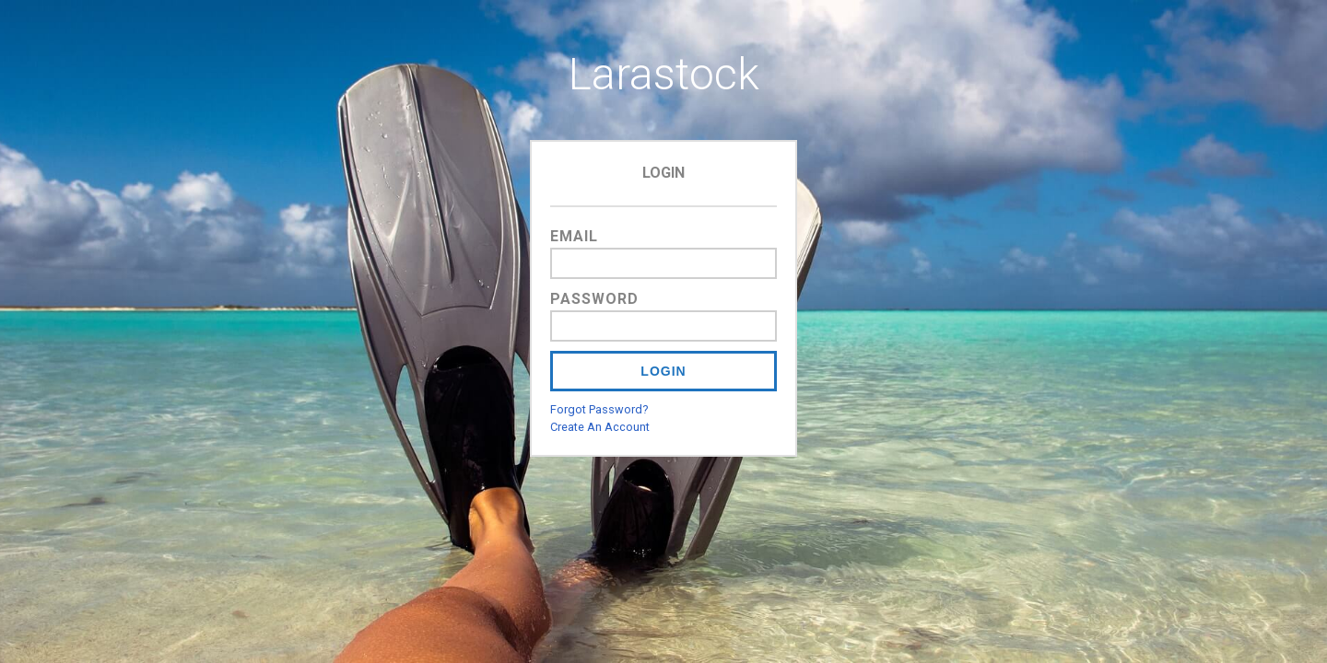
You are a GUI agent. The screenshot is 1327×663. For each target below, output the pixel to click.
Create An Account (600, 427)
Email (574, 236)
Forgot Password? (599, 409)
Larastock (664, 74)
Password (594, 299)
